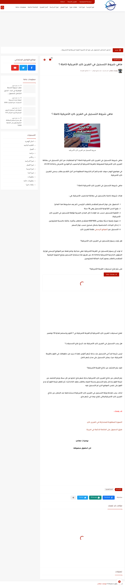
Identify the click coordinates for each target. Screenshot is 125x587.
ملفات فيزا (73, 7)
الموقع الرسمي (101, 230)
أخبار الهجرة (44, 7)
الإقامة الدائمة (33, 7)
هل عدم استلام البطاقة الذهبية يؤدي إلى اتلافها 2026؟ (13, 123)
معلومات (31, 177)
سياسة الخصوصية (86, 2)
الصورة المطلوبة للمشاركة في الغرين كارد (104, 422)
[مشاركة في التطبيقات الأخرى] (73, 498)
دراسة (31, 153)
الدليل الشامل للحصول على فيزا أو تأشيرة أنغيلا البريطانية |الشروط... (85, 50)
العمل (32, 149)
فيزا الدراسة (54, 7)
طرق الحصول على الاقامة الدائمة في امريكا (104, 430)
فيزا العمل (64, 7)
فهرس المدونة (72, 2)
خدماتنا (62, 2)
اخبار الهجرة (117, 59)
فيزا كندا (82, 7)
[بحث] (2, 7)
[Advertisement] (62, 29)
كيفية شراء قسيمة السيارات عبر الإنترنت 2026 (12, 101)
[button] (109, 498)
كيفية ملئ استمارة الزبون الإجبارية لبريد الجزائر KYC (13, 112)
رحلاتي (31, 157)
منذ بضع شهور (16, 85)
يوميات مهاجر (102, 584)
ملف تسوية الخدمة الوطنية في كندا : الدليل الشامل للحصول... (12, 91)
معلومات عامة (21, 7)
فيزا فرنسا (90, 7)
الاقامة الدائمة (29, 145)
